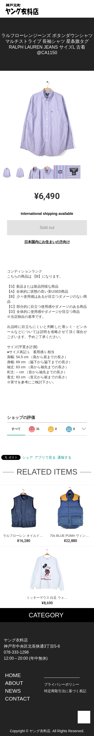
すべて (16, 429)
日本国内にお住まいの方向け (47, 242)
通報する (64, 457)
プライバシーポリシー (61, 684)
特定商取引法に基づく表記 (65, 691)
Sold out (47, 227)
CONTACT (17, 698)
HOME (13, 675)
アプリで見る (45, 457)
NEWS (13, 691)
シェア (27, 457)
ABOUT (14, 683)
